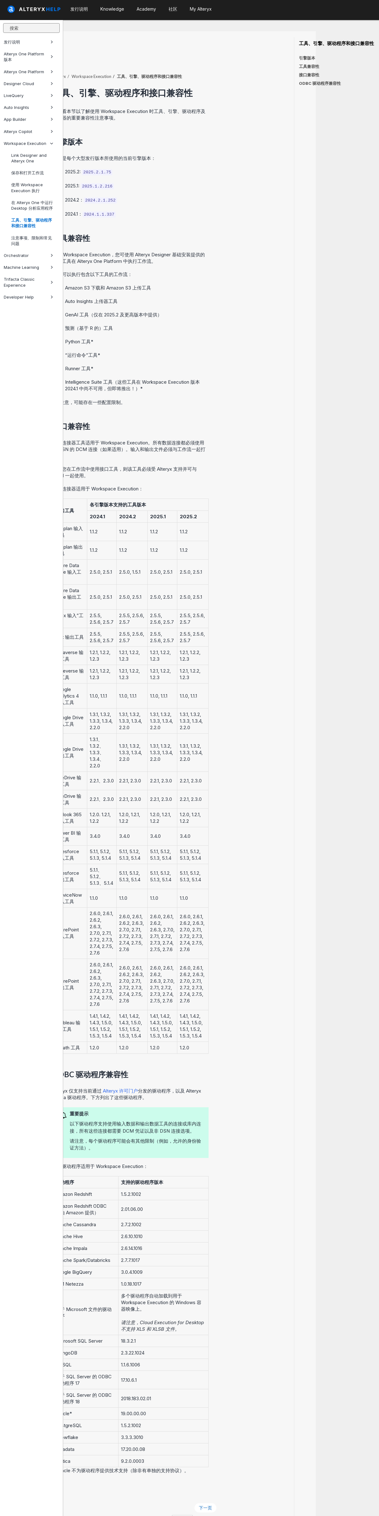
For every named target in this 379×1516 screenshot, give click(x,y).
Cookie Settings (198, 1503)
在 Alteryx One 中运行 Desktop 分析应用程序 (32, 205)
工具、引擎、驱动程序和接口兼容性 (31, 223)
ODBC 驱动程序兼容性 (320, 83)
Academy (146, 9)
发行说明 (28, 41)
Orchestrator (28, 255)
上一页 (81, 1490)
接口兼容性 (309, 74)
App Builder (28, 119)
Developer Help (28, 297)
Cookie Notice (151, 1503)
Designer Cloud (28, 83)
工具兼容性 (309, 66)
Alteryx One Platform (28, 71)
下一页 (268, 1490)
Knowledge (112, 9)
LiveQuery (28, 95)
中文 (245, 1503)
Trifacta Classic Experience (28, 282)
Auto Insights (28, 107)
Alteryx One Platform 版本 (28, 56)
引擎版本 (307, 57)
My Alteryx (201, 9)
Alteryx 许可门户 (183, 1074)
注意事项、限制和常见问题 (31, 240)
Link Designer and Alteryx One (29, 158)
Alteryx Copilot (28, 131)
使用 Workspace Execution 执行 (27, 187)
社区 (173, 9)
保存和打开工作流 (27, 172)
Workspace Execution (28, 143)
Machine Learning (28, 267)
